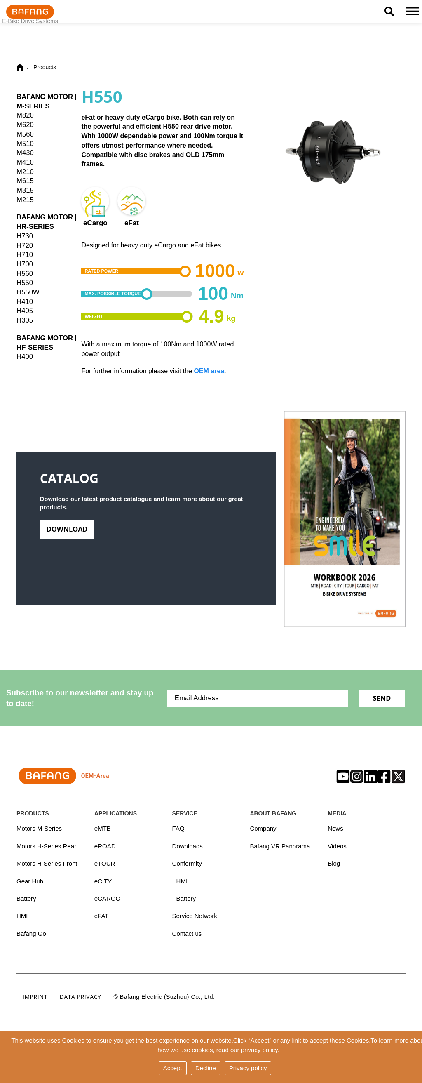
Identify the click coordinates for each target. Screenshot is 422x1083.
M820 (25, 115)
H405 (24, 311)
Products (44, 67)
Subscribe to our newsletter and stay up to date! (80, 698)
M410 (25, 162)
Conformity (187, 863)
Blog (334, 863)
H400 (24, 356)
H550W (28, 292)
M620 (25, 125)
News (335, 828)
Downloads (187, 846)
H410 (24, 302)
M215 (25, 200)
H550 (24, 283)
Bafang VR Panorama (280, 846)
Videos (337, 846)
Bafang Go (31, 934)
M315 (25, 190)
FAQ (178, 828)
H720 (24, 246)
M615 (25, 181)
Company (263, 828)
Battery (26, 898)
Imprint (35, 997)
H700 (24, 264)
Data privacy (80, 997)
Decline (205, 1067)
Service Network (194, 916)
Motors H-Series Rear (46, 846)
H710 (24, 255)
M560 (25, 134)
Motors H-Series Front (46, 863)
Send (382, 698)
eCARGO (107, 898)
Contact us (187, 934)
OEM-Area (62, 776)
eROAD (105, 846)
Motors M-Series (39, 828)
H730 (24, 236)
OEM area (209, 370)
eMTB (102, 828)
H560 (24, 274)
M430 (25, 153)
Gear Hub (29, 881)
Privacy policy (248, 1067)
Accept (172, 1067)
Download (68, 533)
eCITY (103, 881)
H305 (24, 320)
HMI (22, 916)
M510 (25, 144)
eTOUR (104, 863)
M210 (25, 172)
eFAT (101, 916)
